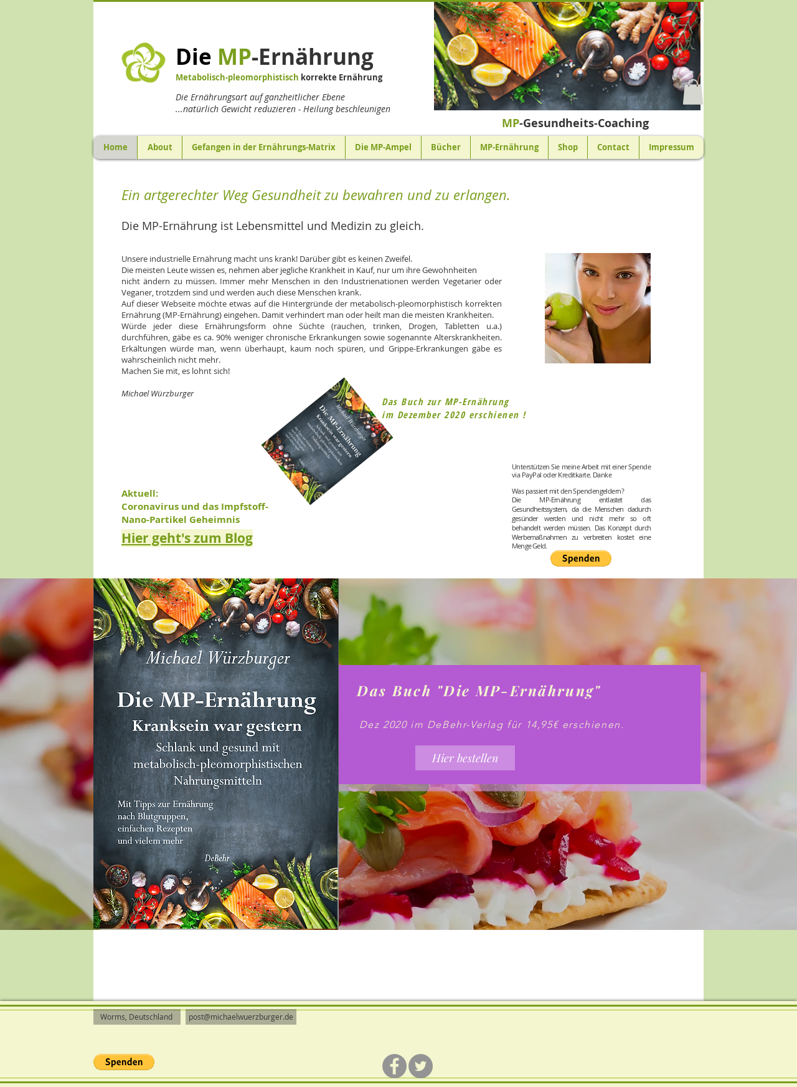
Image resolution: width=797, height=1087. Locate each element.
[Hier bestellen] (465, 757)
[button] (567, 55)
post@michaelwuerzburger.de (241, 1017)
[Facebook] (394, 1066)
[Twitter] (420, 1066)
